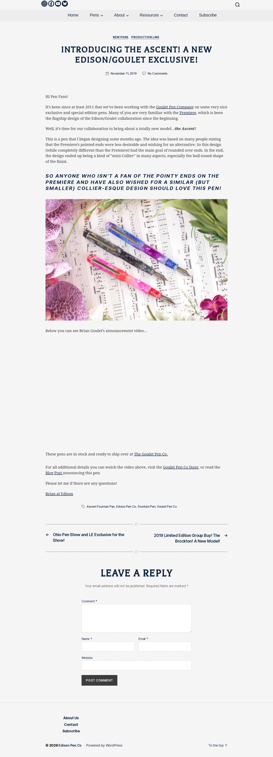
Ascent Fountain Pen (101, 507)
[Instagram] (44, 4)
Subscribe (208, 15)
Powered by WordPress (104, 746)
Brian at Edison (59, 494)
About (119, 15)
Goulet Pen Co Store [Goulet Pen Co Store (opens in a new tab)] (180, 467)
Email (143, 639)
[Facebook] (51, 4)
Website (87, 658)
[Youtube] (58, 4)
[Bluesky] (65, 4)
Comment (89, 602)
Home (73, 15)
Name (87, 639)
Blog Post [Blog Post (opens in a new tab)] (54, 473)
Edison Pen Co (127, 507)
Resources (149, 15)
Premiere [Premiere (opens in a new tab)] (188, 113)
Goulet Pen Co (168, 507)
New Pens (120, 37)
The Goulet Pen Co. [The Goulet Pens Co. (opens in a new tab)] (151, 454)
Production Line (146, 37)
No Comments (158, 74)
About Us (71, 719)
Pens (94, 15)
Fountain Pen (147, 507)
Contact (180, 15)
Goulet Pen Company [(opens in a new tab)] (175, 107)
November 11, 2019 (123, 74)
